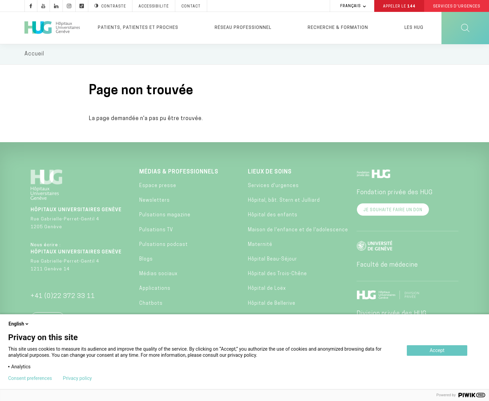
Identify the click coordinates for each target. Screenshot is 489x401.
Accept (437, 350)
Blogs (146, 260)
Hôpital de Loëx (267, 289)
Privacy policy (77, 378)
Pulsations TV (156, 230)
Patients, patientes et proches (138, 28)
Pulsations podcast (163, 245)
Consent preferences (30, 378)
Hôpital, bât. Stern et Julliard (284, 201)
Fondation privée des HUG (395, 193)
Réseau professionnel (243, 28)
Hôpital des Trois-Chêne (277, 274)
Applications (154, 289)
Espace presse (157, 186)
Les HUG (413, 28)
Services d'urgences (273, 186)
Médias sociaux (158, 274)
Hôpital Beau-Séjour (272, 260)
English (19, 324)
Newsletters (154, 201)
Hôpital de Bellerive (271, 303)
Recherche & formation (338, 28)
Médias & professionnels (178, 172)
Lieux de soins (270, 172)
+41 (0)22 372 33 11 (63, 297)
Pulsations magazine (165, 215)
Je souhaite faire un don (392, 210)
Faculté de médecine (387, 265)
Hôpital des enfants (272, 215)
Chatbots (151, 303)
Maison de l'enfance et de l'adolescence (298, 230)
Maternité (260, 245)
